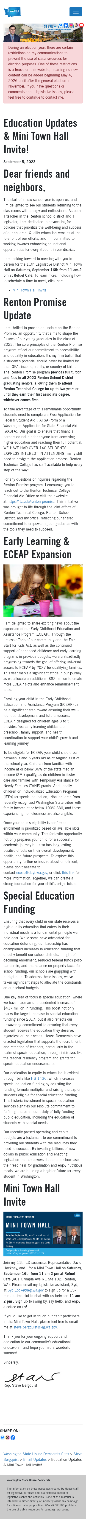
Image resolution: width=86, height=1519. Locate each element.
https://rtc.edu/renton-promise (31, 502)
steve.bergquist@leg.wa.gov (35, 1327)
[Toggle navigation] (75, 11)
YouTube (82, 25)
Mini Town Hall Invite (29, 290)
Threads (76, 25)
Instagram (71, 25)
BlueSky (61, 25)
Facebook (66, 25)
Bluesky (2, 1437)
